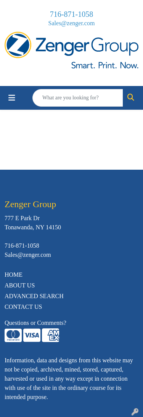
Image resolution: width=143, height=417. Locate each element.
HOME (13, 274)
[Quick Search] (77, 98)
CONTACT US (23, 306)
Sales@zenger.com (71, 23)
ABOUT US (20, 285)
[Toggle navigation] (12, 97)
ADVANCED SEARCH (34, 296)
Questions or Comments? (35, 323)
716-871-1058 (71, 14)
